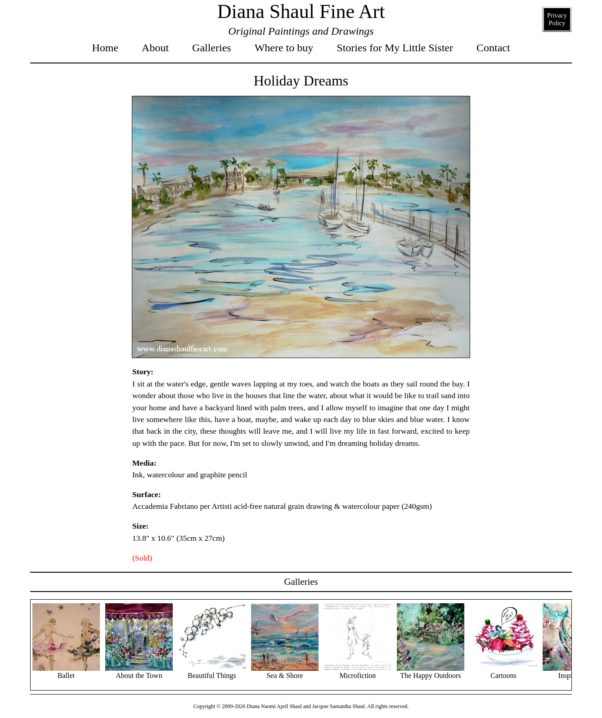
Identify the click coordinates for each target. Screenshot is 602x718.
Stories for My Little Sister (395, 48)
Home (105, 48)
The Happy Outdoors (430, 671)
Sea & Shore (285, 671)
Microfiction (357, 671)
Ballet (66, 671)
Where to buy (284, 48)
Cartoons (503, 671)
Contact (493, 48)
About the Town (139, 671)
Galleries (211, 48)
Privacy (557, 19)
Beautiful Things (212, 671)
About (155, 48)
